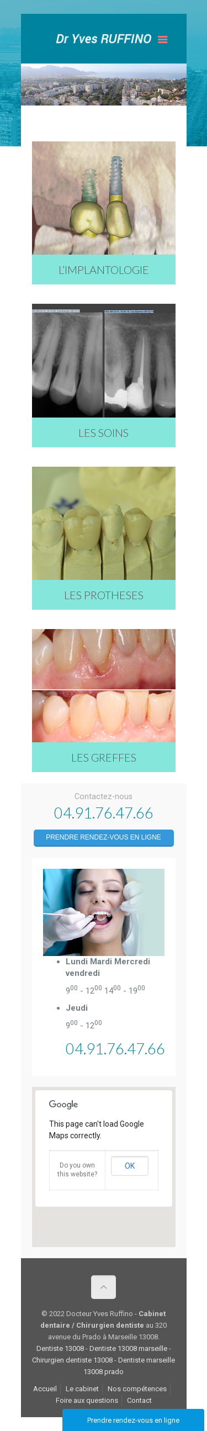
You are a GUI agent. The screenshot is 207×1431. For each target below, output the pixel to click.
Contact (139, 1400)
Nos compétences (137, 1389)
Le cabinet (82, 1389)
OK (130, 1165)
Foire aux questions (87, 1400)
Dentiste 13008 (60, 1348)
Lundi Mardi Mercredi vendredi (108, 967)
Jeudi (77, 1008)
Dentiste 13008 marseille (128, 1348)
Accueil (45, 1389)
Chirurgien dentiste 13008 (72, 1360)
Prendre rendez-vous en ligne (103, 837)
